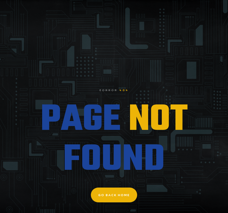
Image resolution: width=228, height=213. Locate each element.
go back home (114, 195)
